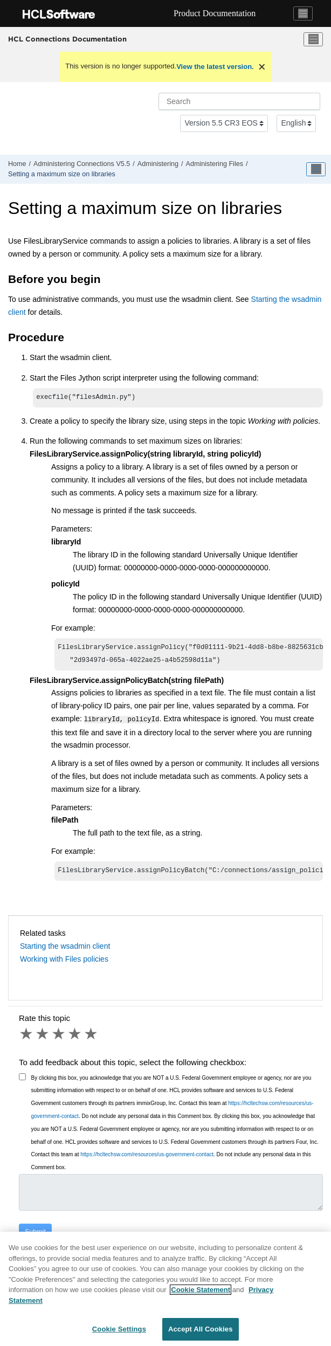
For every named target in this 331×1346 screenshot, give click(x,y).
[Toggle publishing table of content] (316, 169)
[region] (165, 1289)
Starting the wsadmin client (65, 949)
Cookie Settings (119, 1329)
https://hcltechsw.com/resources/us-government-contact (146, 1158)
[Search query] (239, 101)
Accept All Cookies (200, 1329)
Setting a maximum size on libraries (61, 174)
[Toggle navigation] (303, 13)
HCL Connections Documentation (67, 39)
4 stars (75, 1037)
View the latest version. (215, 67)
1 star (27, 1037)
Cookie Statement (200, 1290)
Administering (157, 164)
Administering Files (214, 164)
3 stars (59, 1037)
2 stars (43, 1037)
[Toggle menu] (313, 39)
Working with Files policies (64, 962)
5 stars (92, 1037)
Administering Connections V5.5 (81, 164)
